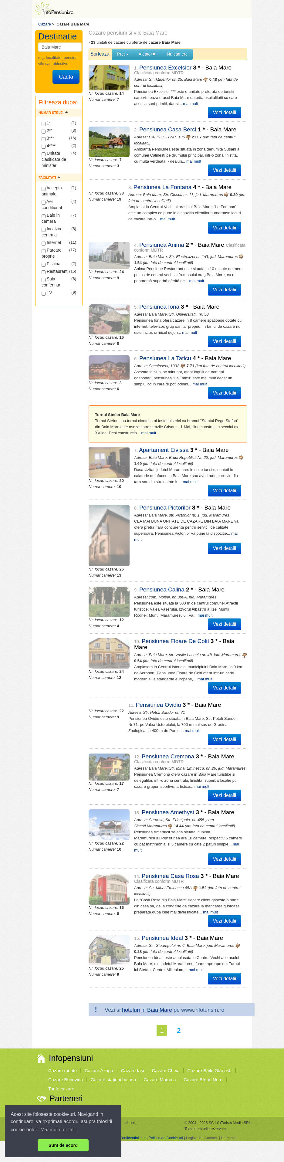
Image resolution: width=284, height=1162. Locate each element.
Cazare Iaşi (132, 1028)
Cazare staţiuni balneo (113, 1037)
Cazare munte (62, 1028)
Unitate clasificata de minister (54, 159)
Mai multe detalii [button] (58, 1129)
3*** (48, 138)
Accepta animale (52, 190)
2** (47, 131)
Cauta (66, 77)
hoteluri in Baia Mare (147, 967)
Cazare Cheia (166, 1028)
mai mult (190, 103)
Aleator (148, 54)
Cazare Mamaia (160, 1037)
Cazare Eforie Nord (203, 1037)
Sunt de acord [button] (63, 1145)
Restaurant (54, 271)
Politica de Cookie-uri (166, 1095)
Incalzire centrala (52, 231)
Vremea (56, 1067)
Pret (123, 54)
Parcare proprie (52, 253)
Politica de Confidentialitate (124, 1095)
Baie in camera (51, 218)
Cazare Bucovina (65, 1037)
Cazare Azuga (99, 1028)
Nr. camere (177, 54)
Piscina (51, 264)
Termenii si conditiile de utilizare (73, 1095)
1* (46, 123)
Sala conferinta (51, 281)
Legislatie (193, 1095)
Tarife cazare (61, 1046)
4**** (49, 146)
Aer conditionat (52, 204)
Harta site (228, 1095)
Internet (51, 243)
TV (47, 293)
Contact (210, 1095)
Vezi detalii (224, 112)
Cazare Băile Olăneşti (210, 1028)
